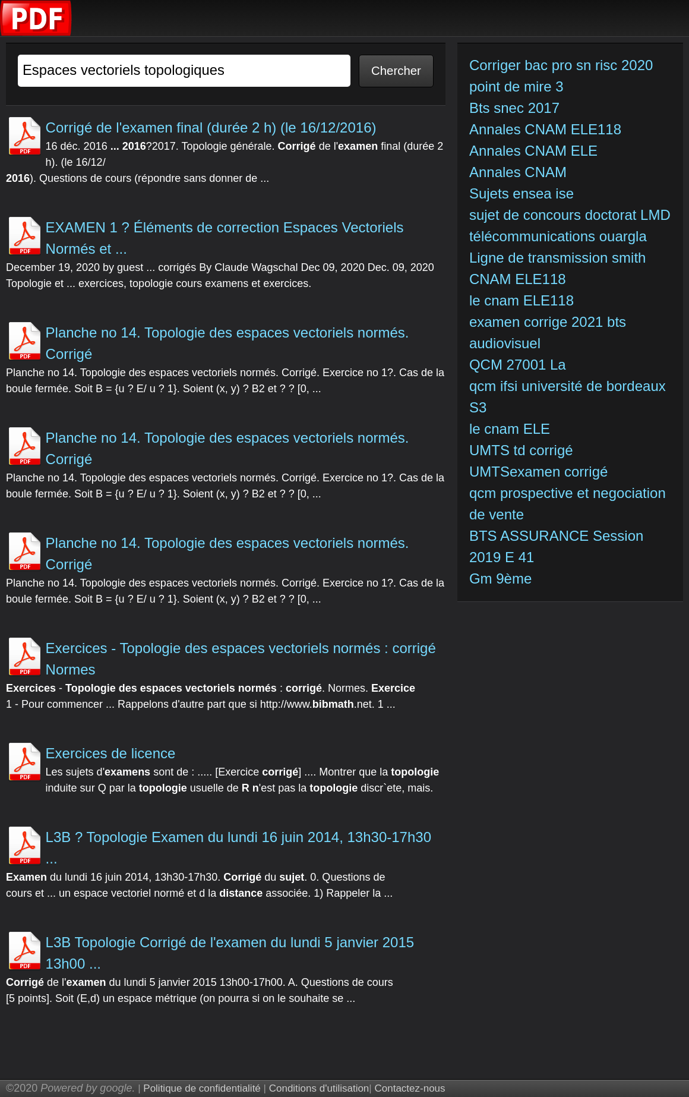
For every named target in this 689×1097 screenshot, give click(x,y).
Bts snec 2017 (514, 108)
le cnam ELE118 (521, 300)
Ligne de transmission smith (557, 258)
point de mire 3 (516, 86)
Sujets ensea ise (521, 193)
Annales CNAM (518, 172)
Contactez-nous (409, 1088)
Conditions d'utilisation (319, 1088)
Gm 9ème (500, 578)
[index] (36, 33)
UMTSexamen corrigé (540, 472)
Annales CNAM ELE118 (545, 129)
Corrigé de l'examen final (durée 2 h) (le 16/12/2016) (211, 127)
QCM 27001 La (517, 365)
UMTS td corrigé (523, 450)
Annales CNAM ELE (533, 151)
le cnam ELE (509, 429)
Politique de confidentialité (202, 1088)
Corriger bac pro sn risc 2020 (561, 65)
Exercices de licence (111, 753)
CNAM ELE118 (517, 279)
